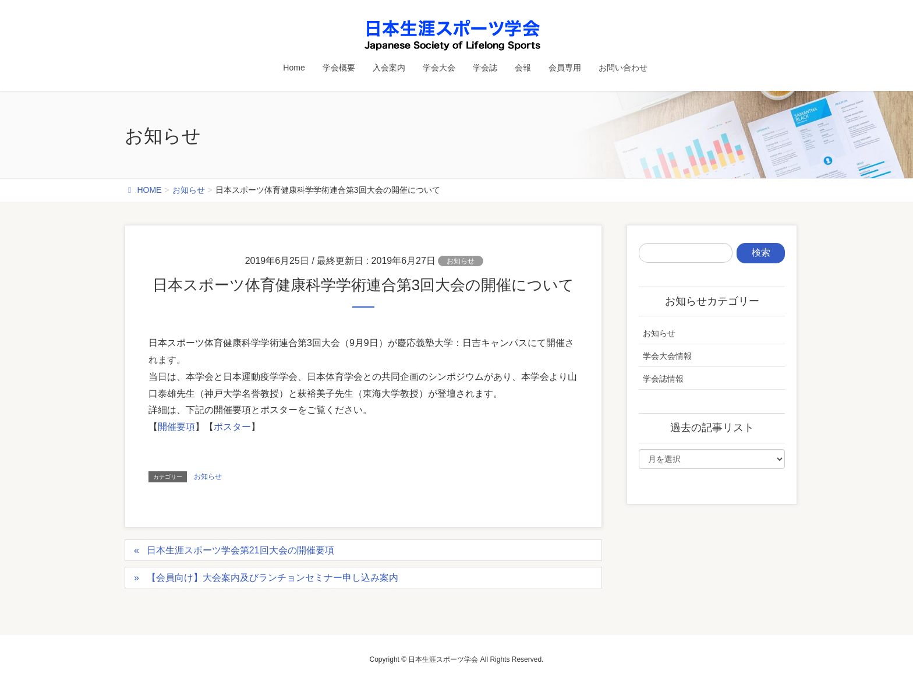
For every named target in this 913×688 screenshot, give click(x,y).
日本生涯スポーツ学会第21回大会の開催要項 (240, 550)
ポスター (232, 427)
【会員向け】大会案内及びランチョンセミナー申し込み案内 (272, 578)
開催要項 (176, 427)
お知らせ (461, 261)
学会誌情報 (663, 378)
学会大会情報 (667, 356)
